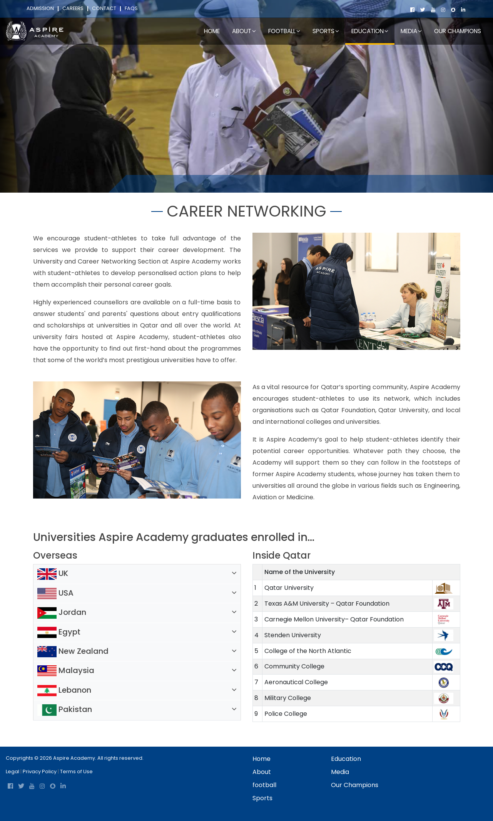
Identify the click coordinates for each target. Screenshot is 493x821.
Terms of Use (76, 771)
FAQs (131, 8)
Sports (262, 798)
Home (212, 31)
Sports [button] (326, 31)
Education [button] (369, 31)
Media (340, 771)
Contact (104, 8)
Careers (73, 8)
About (261, 771)
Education (166, 182)
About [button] (244, 31)
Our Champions (457, 31)
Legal (12, 771)
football (264, 785)
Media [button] (411, 31)
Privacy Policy (40, 771)
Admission (40, 8)
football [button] (284, 31)
